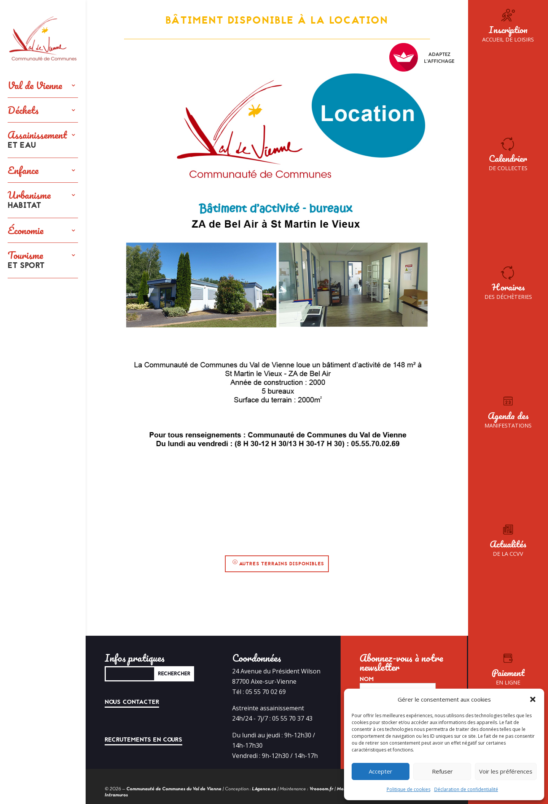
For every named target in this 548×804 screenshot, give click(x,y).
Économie (25, 230)
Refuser (442, 771)
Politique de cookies (408, 789)
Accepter (380, 771)
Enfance (23, 170)
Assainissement (37, 140)
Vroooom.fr (321, 789)
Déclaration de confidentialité (466, 789)
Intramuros (116, 795)
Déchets (23, 110)
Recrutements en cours (143, 739)
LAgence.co (264, 789)
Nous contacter (132, 702)
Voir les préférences (505, 771)
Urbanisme (29, 200)
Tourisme (26, 260)
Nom (367, 679)
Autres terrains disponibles (282, 563)
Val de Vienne (35, 85)
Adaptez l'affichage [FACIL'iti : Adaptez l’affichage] (421, 57)
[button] (533, 699)
